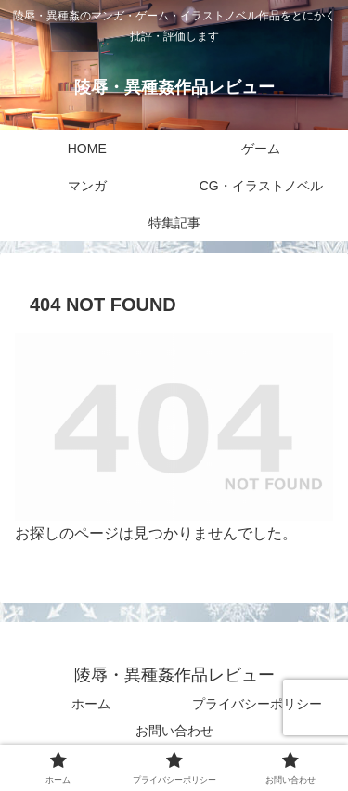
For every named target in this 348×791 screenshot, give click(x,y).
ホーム (90, 703)
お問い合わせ (174, 730)
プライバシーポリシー (257, 703)
